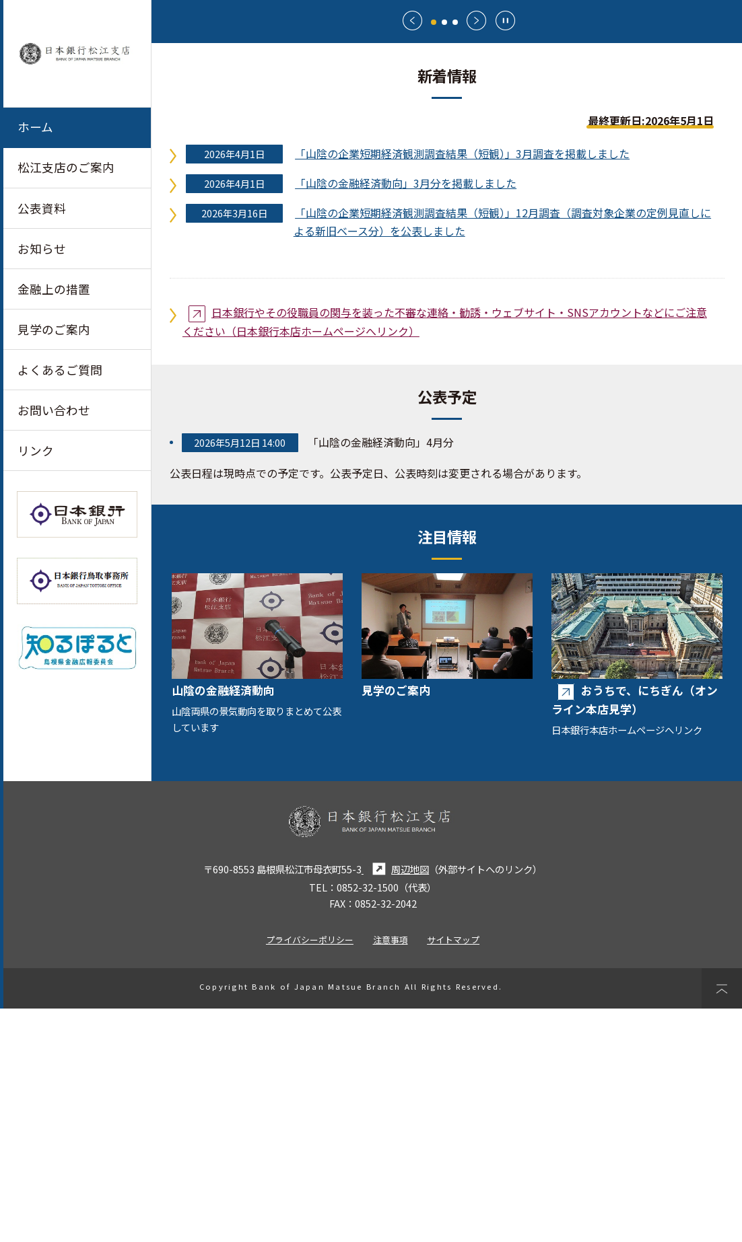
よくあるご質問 (60, 370)
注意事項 (390, 1173)
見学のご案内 (54, 329)
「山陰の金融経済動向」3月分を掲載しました (405, 416)
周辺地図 (395, 1102)
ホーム (35, 126)
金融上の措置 (54, 289)
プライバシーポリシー (309, 1173)
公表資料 (42, 208)
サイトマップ (453, 1173)
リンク (36, 451)
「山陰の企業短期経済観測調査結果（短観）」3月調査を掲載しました (462, 387)
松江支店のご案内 (66, 167)
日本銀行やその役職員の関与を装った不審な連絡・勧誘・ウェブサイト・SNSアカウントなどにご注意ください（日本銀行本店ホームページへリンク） (444, 555)
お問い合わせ (54, 410)
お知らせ (42, 248)
